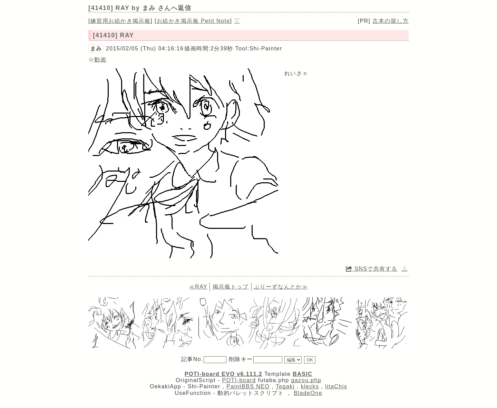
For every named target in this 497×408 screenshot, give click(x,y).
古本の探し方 (390, 21)
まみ (96, 48)
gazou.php (306, 380)
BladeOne (308, 393)
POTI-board (239, 380)
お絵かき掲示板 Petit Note (193, 21)
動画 (100, 59)
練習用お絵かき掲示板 (120, 21)
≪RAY (198, 287)
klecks (310, 386)
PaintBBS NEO (248, 386)
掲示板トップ (231, 287)
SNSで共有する (372, 269)
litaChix (336, 386)
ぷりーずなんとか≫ (281, 287)
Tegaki (285, 386)
